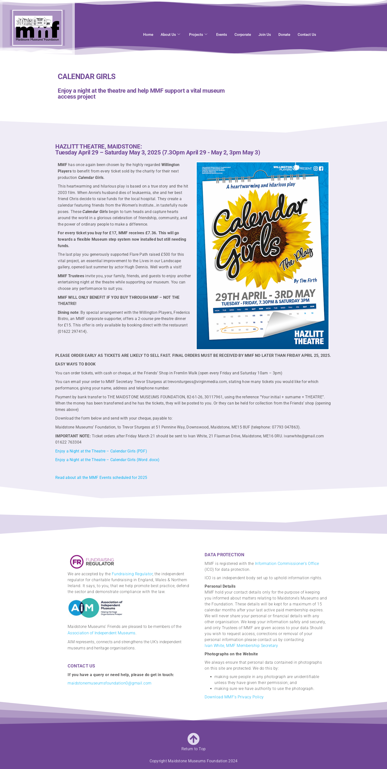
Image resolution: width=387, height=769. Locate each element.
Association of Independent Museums (101, 633)
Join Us (264, 32)
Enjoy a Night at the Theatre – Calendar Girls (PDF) (101, 451)
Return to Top (193, 749)
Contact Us (307, 32)
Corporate (242, 32)
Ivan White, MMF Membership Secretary (241, 645)
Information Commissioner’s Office (287, 563)
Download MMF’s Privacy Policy (234, 697)
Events (221, 32)
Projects (198, 32)
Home (148, 32)
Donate (284, 32)
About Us (170, 32)
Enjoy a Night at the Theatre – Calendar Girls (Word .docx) (107, 459)
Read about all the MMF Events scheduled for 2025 (101, 477)
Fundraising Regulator (132, 574)
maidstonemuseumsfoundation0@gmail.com (110, 683)
